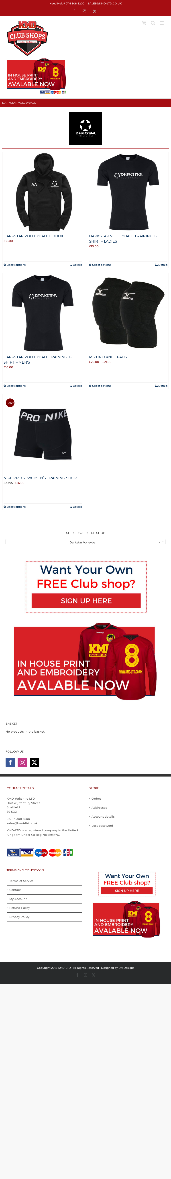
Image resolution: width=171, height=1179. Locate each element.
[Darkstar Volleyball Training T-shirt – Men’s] (42, 313)
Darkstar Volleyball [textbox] (115, 542)
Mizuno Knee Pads (108, 357)
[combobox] (85, 542)
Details (77, 264)
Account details (103, 816)
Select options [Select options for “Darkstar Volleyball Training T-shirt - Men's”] (16, 385)
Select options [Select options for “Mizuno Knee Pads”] (101, 385)
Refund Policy (19, 908)
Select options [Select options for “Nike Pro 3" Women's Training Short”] (16, 506)
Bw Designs (126, 967)
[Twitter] (34, 762)
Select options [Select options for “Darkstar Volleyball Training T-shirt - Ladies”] (101, 264)
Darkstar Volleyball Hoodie (34, 236)
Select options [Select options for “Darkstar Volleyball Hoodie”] (16, 264)
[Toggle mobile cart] (144, 23)
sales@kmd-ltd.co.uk (105, 3)
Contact (15, 890)
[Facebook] (10, 762)
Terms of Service (21, 881)
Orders (97, 798)
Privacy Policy (19, 917)
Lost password (102, 825)
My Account (18, 899)
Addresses (99, 807)
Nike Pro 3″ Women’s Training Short (41, 478)
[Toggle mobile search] (153, 23)
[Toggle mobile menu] (162, 23)
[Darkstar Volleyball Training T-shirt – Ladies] (128, 192)
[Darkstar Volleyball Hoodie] (42, 192)
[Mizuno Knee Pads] (128, 313)
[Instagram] (22, 762)
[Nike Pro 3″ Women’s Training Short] (42, 434)
